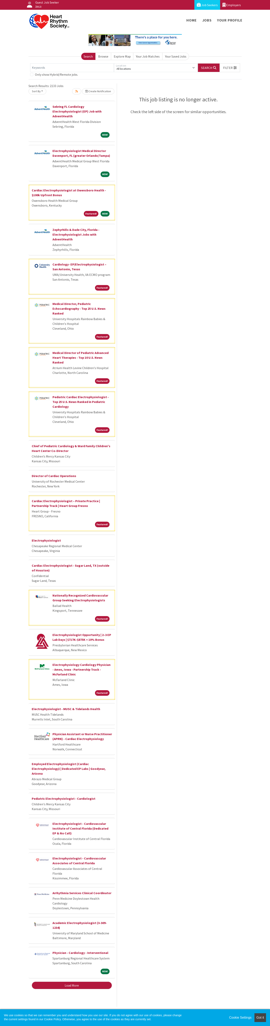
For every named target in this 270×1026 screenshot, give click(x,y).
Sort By (36, 91)
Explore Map (122, 56)
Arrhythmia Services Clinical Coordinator (81, 893)
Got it (260, 1017)
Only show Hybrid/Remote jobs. (56, 74)
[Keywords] (72, 67)
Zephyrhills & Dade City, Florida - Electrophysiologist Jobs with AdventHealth (75, 234)
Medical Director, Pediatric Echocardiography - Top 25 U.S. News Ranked (79, 308)
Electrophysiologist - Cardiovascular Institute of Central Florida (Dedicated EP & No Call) (80, 828)
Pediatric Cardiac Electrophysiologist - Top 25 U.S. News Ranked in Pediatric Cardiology (80, 402)
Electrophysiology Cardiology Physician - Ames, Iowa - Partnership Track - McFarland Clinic (81, 669)
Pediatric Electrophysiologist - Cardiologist (63, 799)
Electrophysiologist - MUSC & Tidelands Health (66, 709)
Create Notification (98, 91)
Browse (103, 56)
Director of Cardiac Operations (54, 476)
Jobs (207, 20)
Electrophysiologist (46, 540)
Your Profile (229, 20)
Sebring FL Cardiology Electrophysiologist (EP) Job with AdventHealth (77, 111)
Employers (232, 4)
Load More (72, 985)
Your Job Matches (148, 56)
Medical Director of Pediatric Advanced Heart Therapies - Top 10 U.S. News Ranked (80, 357)
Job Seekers (207, 4)
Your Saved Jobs (175, 56)
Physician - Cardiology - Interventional (80, 953)
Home (191, 20)
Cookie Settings (240, 1017)
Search (88, 56)
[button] (230, 67)
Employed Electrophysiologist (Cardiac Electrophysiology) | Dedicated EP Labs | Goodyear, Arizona (69, 768)
